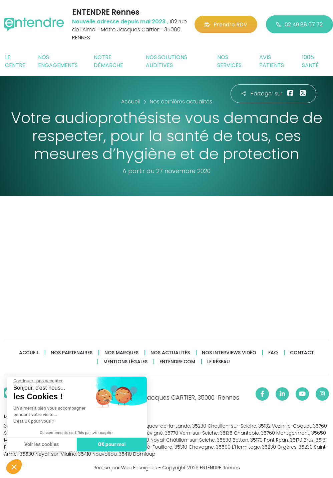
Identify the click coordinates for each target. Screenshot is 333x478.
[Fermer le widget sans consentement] (38, 381)
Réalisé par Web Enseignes (125, 467)
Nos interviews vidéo (229, 353)
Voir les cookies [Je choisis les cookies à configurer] (41, 444)
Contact (302, 353)
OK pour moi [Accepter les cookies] (111, 444)
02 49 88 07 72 (299, 24)
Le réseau (218, 362)
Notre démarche (108, 61)
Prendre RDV (226, 24)
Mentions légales (125, 362)
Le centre (15, 61)
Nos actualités (170, 353)
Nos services (229, 61)
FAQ (273, 353)
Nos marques (121, 353)
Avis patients (271, 61)
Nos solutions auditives (166, 61)
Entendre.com (177, 362)
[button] (14, 467)
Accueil (29, 353)
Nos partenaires (71, 353)
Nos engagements (58, 61)
